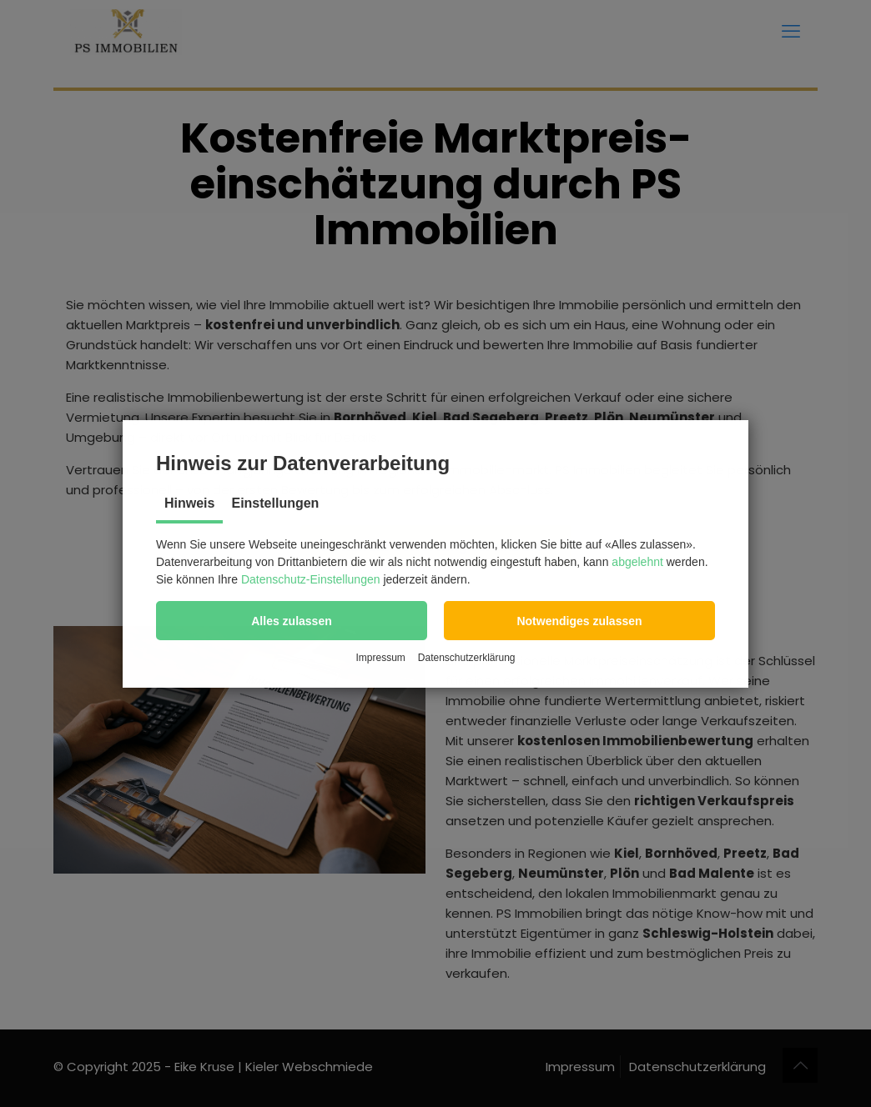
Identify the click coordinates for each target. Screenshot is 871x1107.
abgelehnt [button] (637, 562)
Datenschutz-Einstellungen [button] (310, 579)
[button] (291, 620)
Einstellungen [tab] (275, 503)
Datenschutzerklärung (467, 658)
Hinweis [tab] (189, 503)
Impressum (380, 658)
